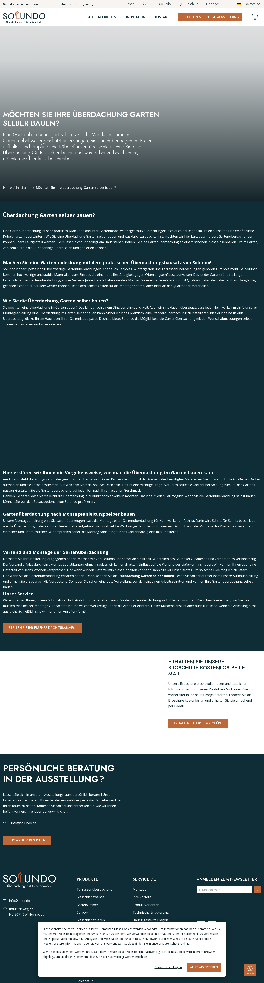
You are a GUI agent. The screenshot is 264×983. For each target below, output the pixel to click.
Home (7, 187)
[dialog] (132, 949)
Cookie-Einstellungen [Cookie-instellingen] (168, 967)
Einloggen (213, 4)
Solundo (165, 4)
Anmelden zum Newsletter (227, 910)
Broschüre (188, 4)
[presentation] (227, 934)
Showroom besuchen (29, 856)
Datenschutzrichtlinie (175, 943)
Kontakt (161, 17)
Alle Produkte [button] (100, 17)
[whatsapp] (250, 970)
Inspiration (135, 17)
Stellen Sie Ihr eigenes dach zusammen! (46, 628)
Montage (139, 919)
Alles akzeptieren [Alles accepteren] (204, 967)
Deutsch (246, 4)
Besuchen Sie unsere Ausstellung (210, 17)
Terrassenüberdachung (95, 919)
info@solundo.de (23, 838)
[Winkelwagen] (256, 18)
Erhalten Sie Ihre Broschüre (200, 724)
